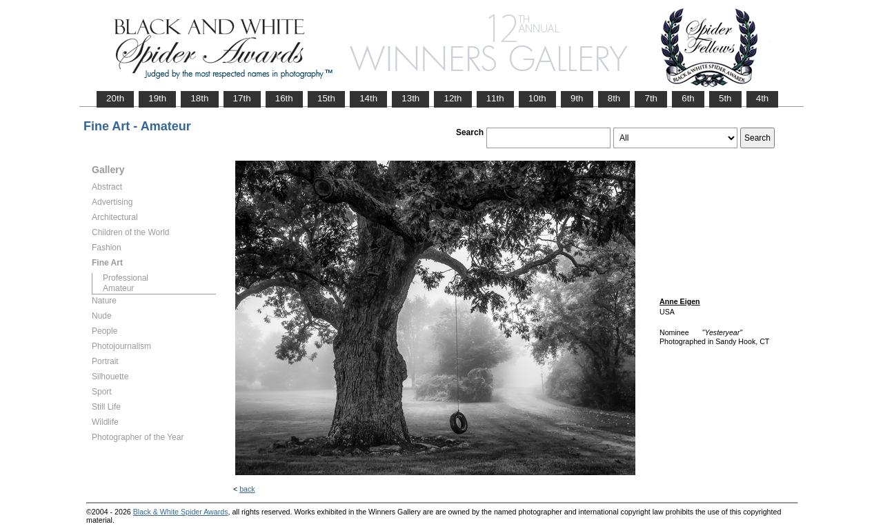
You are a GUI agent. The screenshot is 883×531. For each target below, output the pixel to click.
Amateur (118, 288)
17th (242, 98)
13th (410, 98)
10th (537, 98)
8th (614, 98)
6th (688, 98)
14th (368, 98)
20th (115, 98)
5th (725, 98)
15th (326, 98)
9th (577, 98)
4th (762, 98)
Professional (125, 278)
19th (157, 98)
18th (199, 98)
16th (284, 98)
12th (452, 98)
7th (651, 98)
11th (495, 98)
